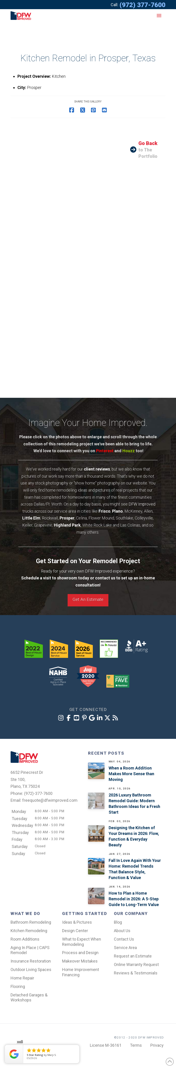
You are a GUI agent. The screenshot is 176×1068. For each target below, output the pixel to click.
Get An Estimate (88, 599)
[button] (159, 15)
